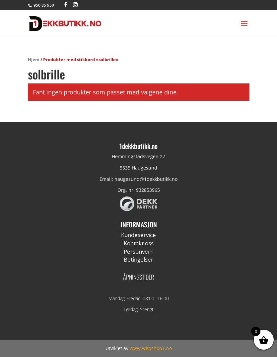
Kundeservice (138, 235)
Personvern (139, 251)
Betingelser (138, 259)
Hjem (33, 59)
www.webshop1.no (151, 348)
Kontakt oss (139, 243)
